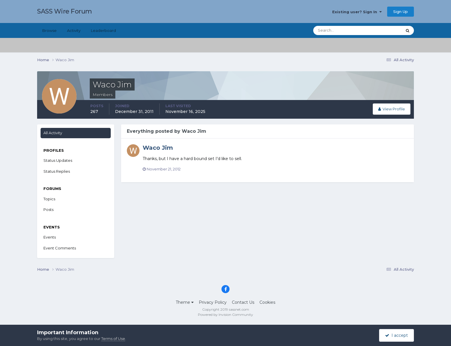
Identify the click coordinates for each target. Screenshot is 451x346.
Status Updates (57, 160)
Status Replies (56, 171)
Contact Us (243, 302)
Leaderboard (103, 30)
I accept (396, 335)
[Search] (339, 30)
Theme (185, 302)
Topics (49, 199)
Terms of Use (113, 338)
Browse (49, 30)
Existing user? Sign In (357, 11)
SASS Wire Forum (64, 11)
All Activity (52, 132)
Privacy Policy (213, 302)
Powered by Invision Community (225, 314)
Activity (74, 30)
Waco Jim (158, 147)
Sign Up (400, 11)
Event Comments (59, 248)
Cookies (267, 302)
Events (49, 237)
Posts (48, 209)
